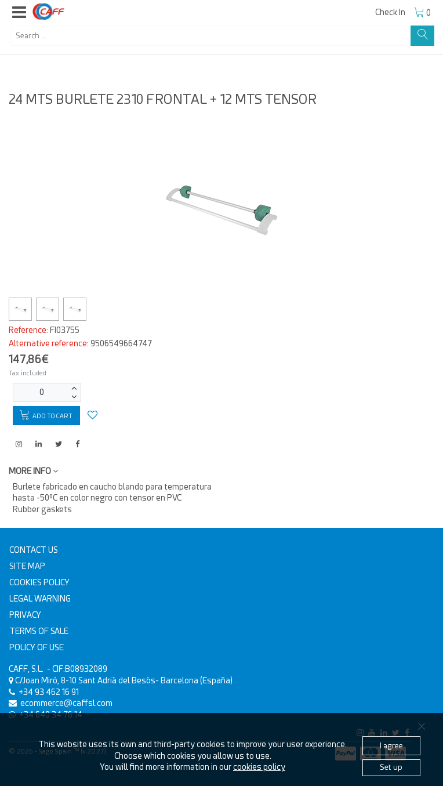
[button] (19, 13)
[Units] (42, 392)
